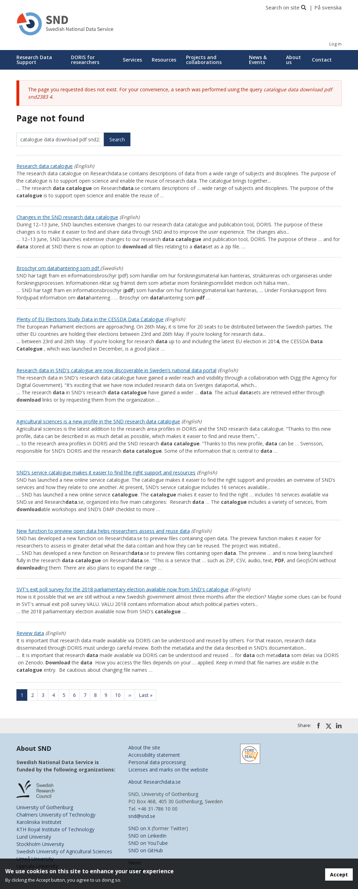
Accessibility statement (154, 755)
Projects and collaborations (204, 59)
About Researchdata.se (154, 781)
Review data (30, 633)
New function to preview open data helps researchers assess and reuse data (103, 531)
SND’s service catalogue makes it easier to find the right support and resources (105, 472)
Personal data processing (157, 762)
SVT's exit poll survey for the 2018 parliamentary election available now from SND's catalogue (122, 589)
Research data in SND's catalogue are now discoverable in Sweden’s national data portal (116, 370)
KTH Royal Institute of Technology (55, 829)
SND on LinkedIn (147, 835)
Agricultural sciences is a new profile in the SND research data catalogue (98, 421)
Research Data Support (34, 59)
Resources (164, 59)
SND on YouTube (148, 843)
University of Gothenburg (44, 807)
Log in (335, 44)
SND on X (139, 828)
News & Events (258, 59)
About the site (144, 747)
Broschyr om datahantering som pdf (58, 268)
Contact (322, 59)
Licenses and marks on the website (168, 769)
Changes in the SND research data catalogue (67, 217)
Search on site (283, 7)
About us (293, 59)
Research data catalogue (44, 166)
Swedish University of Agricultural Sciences (64, 851)
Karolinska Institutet (39, 822)
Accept (339, 874)
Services (132, 59)
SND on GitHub (145, 850)
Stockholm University (40, 844)
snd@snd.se (141, 816)
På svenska (328, 7)
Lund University (33, 836)
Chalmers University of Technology (55, 814)
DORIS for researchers (85, 59)
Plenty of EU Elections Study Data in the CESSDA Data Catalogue (90, 319)
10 (120, 695)
